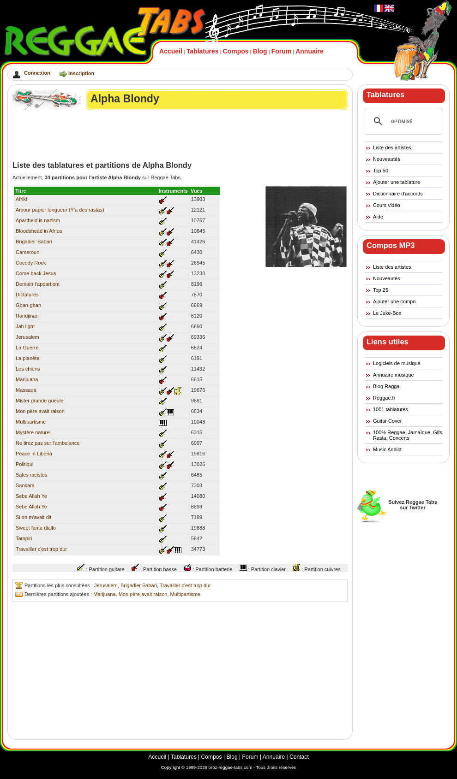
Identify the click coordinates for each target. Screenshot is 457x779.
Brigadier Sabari (34, 241)
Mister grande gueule (39, 400)
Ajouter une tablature (396, 182)
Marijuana (27, 379)
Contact (299, 757)
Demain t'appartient (38, 284)
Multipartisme (31, 422)
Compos (236, 51)
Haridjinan (27, 316)
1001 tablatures (390, 409)
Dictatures (27, 294)
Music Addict (387, 449)
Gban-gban (28, 305)
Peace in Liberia (34, 453)
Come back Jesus (36, 273)
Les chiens (28, 369)
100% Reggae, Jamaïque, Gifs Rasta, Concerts (407, 435)
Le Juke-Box (387, 313)
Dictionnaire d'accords (398, 193)
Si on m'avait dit (33, 517)
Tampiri (24, 538)
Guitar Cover (387, 421)
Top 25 (380, 290)
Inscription (81, 73)
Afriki (21, 199)
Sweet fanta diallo (36, 528)
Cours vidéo (386, 205)
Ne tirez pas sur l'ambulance (47, 443)
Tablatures (202, 51)
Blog (260, 51)
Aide (378, 216)
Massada (26, 390)
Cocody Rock (31, 263)
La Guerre (27, 347)
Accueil (170, 51)
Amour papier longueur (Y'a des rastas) (60, 209)
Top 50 (380, 170)
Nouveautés (386, 159)
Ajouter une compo (394, 301)
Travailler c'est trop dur (41, 549)
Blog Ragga (386, 386)
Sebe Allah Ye (31, 496)
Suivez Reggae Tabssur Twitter (412, 504)
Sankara (25, 485)
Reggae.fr (384, 398)
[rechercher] (402, 121)
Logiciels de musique (397, 363)
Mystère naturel (33, 432)
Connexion (37, 73)
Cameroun (27, 252)
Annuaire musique (393, 375)
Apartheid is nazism (38, 220)
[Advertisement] (180, 135)
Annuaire (309, 51)
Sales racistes (31, 475)
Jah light (25, 326)
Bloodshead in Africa (39, 231)
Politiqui (25, 464)
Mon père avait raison (40, 411)
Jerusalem (27, 337)
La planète (27, 358)
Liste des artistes (392, 147)
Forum (281, 51)
